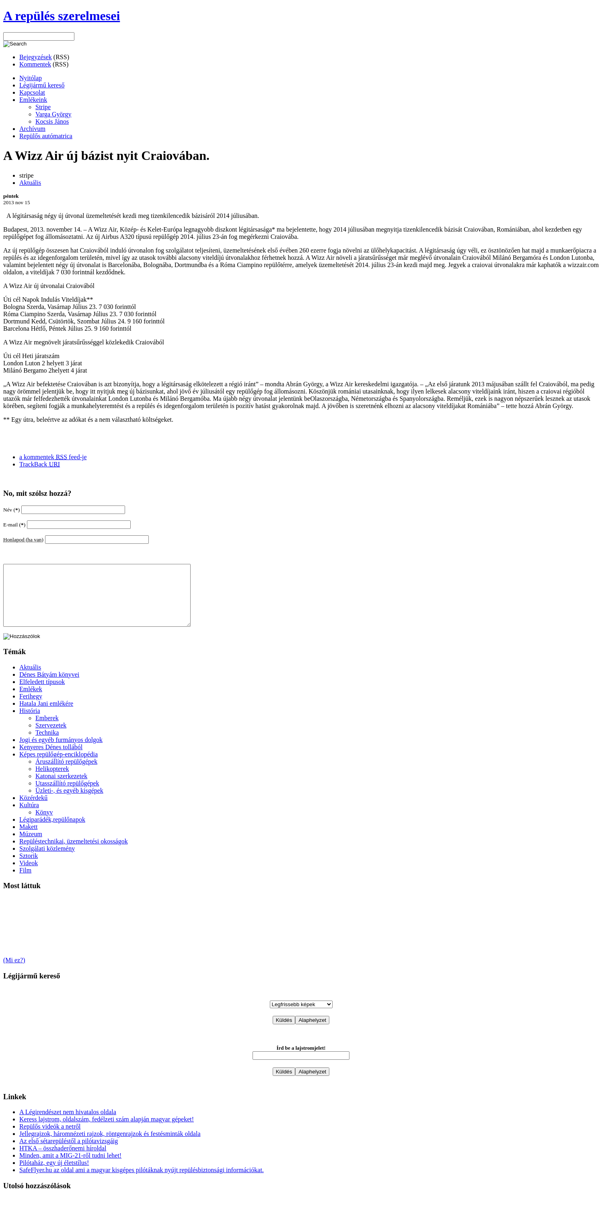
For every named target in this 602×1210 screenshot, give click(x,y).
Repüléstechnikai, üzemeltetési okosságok (73, 853)
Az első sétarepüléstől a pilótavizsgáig (68, 1153)
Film (25, 882)
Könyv (44, 824)
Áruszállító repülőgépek (66, 773)
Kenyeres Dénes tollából (50, 759)
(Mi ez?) (14, 972)
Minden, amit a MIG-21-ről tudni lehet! (70, 1167)
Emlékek (30, 701)
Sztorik (28, 867)
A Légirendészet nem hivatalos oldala (67, 1124)
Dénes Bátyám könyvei (49, 686)
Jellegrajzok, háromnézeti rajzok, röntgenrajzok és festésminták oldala (109, 1145)
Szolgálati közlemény (47, 860)
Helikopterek (52, 780)
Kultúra (29, 817)
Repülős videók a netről (49, 1138)
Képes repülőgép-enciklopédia (58, 766)
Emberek (47, 730)
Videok (28, 875)
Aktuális (30, 182)
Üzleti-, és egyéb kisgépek (69, 802)
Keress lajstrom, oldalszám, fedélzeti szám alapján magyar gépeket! (106, 1131)
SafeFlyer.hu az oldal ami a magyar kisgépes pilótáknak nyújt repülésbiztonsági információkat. (141, 1182)
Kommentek (35, 64)
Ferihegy (30, 708)
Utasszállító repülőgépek (67, 795)
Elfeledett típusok (42, 693)
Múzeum (30, 846)
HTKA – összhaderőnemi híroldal (62, 1160)
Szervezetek (50, 737)
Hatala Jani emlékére (46, 715)
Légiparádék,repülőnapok (52, 831)
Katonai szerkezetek (61, 788)
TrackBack (39, 464)
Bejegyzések (35, 57)
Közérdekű (33, 809)
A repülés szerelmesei (61, 15)
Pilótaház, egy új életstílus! (54, 1174)
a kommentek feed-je (53, 457)
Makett (28, 838)
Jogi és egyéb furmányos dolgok (61, 751)
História (29, 722)
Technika (47, 744)
